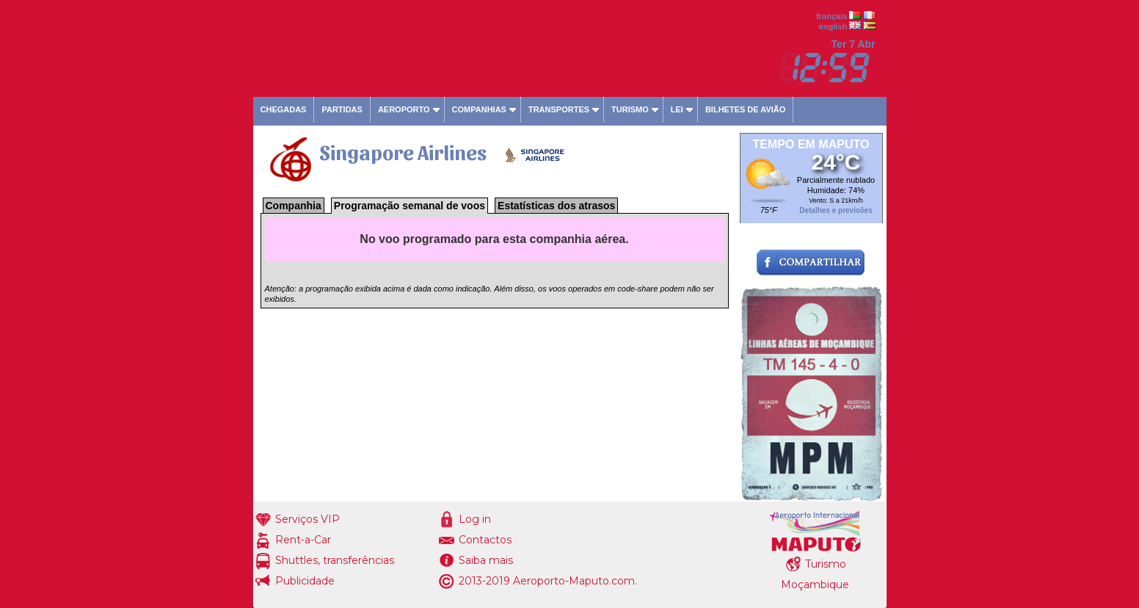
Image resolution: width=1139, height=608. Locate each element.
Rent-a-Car (303, 539)
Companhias (479, 109)
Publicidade (305, 580)
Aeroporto (404, 109)
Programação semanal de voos (409, 205)
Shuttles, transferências (334, 560)
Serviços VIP (307, 519)
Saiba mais (486, 560)
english (833, 26)
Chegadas (284, 109)
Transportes (558, 109)
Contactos (485, 539)
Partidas (341, 109)
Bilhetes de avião (745, 109)
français (831, 16)
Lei (677, 109)
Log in (475, 519)
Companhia (293, 205)
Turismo (630, 109)
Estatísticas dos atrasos (556, 205)
